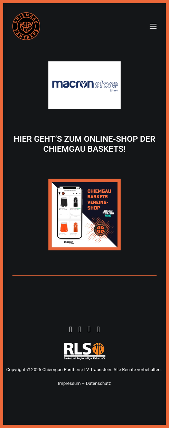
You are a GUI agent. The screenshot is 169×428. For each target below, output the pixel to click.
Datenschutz (98, 383)
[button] (153, 26)
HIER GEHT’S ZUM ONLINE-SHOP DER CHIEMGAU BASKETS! (85, 144)
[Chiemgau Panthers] (26, 26)
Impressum (69, 383)
